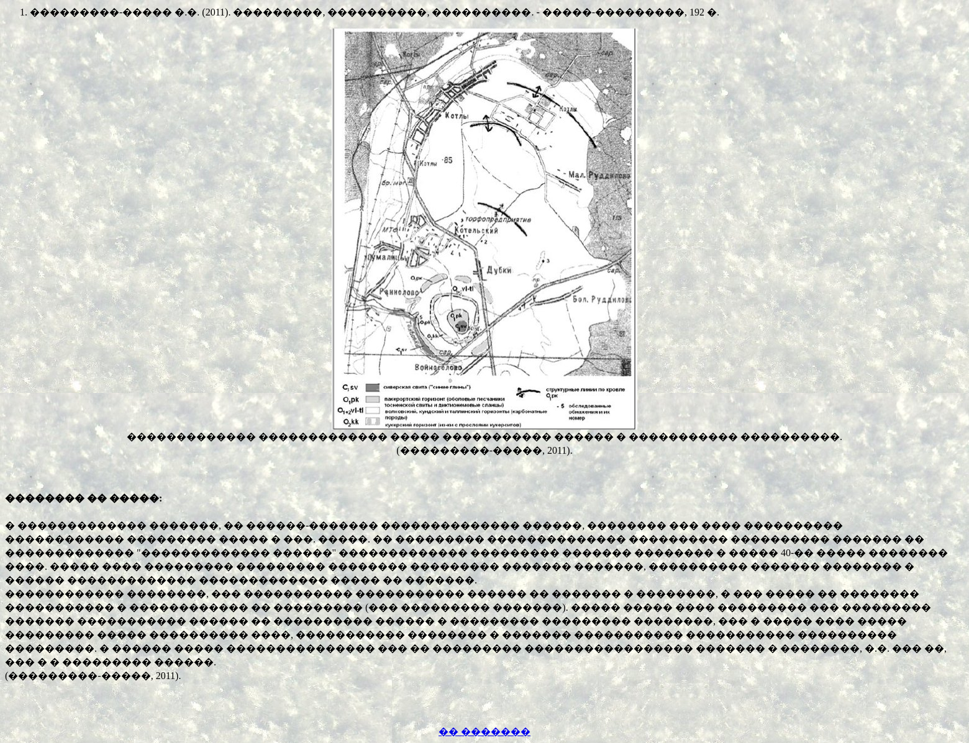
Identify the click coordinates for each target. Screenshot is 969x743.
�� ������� (484, 731)
